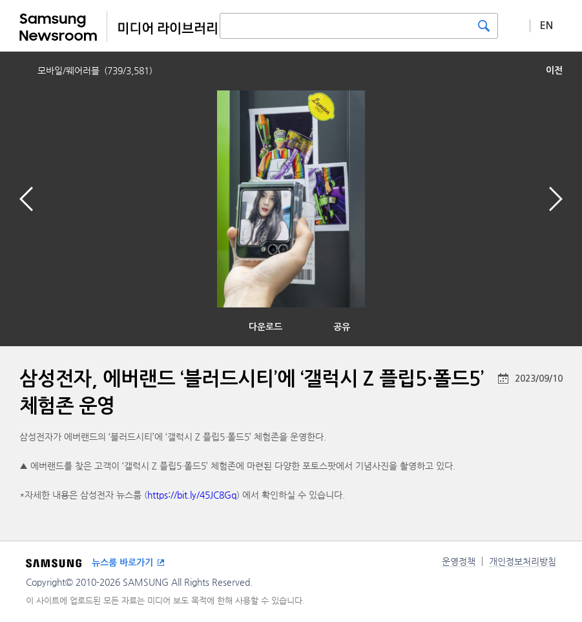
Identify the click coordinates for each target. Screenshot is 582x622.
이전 (554, 70)
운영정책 (458, 561)
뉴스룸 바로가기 (122, 562)
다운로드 (265, 326)
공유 (341, 326)
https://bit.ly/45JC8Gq (191, 495)
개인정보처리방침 (522, 561)
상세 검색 (514, 25)
